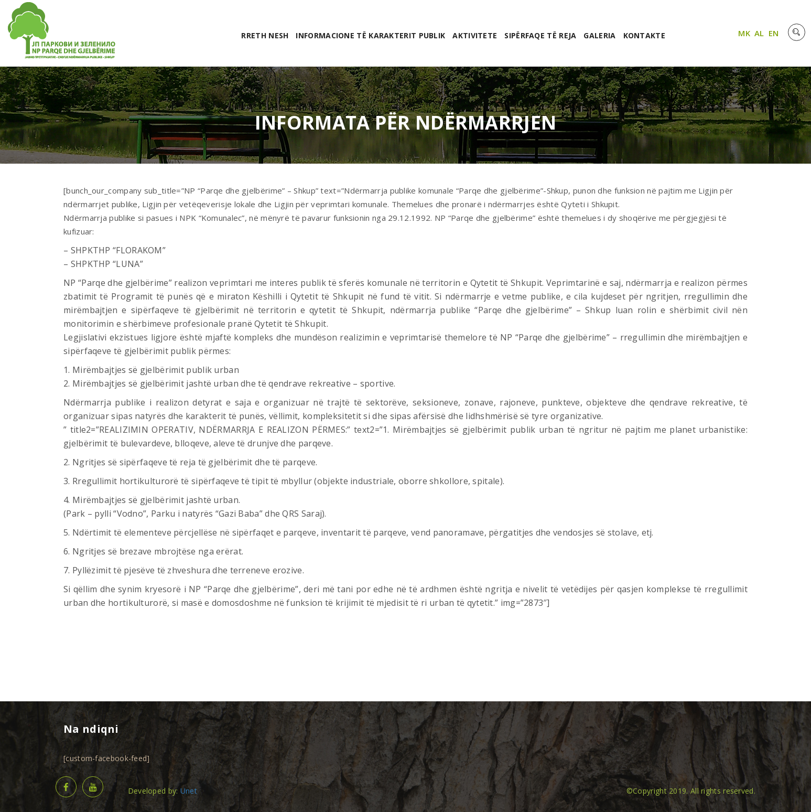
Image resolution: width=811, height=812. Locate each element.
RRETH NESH (264, 35)
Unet (188, 791)
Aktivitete (474, 35)
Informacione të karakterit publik (370, 35)
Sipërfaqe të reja (540, 35)
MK (744, 33)
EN (774, 33)
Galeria (599, 35)
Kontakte (644, 35)
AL (759, 33)
